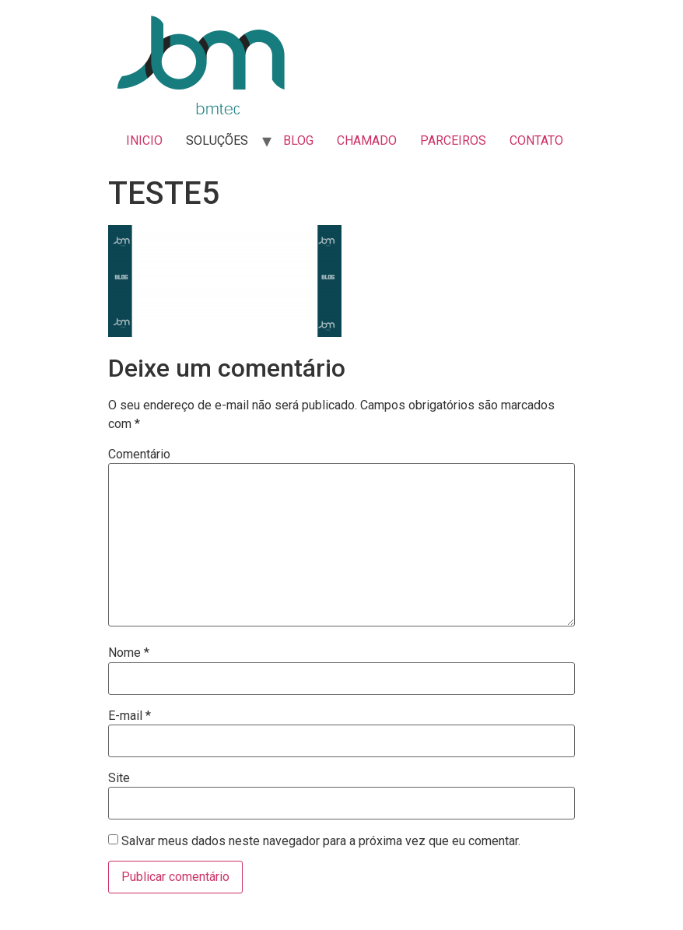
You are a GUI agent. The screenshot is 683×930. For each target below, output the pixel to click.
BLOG (298, 140)
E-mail (129, 716)
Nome (128, 653)
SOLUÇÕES (217, 140)
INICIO (144, 140)
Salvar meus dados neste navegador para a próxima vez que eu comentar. (320, 841)
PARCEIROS (453, 140)
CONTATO (536, 140)
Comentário (139, 454)
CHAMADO (367, 140)
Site (119, 778)
